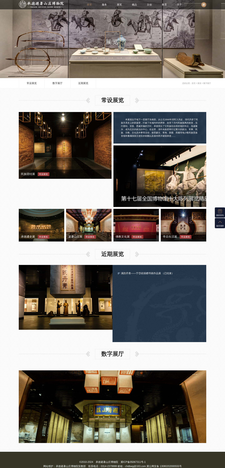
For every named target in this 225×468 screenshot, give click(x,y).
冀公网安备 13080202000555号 (113, 449)
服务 (104, 4)
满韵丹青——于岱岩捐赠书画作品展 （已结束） (147, 245)
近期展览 (83, 83)
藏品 (134, 4)
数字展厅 (57, 83)
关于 (179, 4)
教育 (164, 4)
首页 (89, 4)
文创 (149, 4)
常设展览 (32, 83)
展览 (119, 4)
